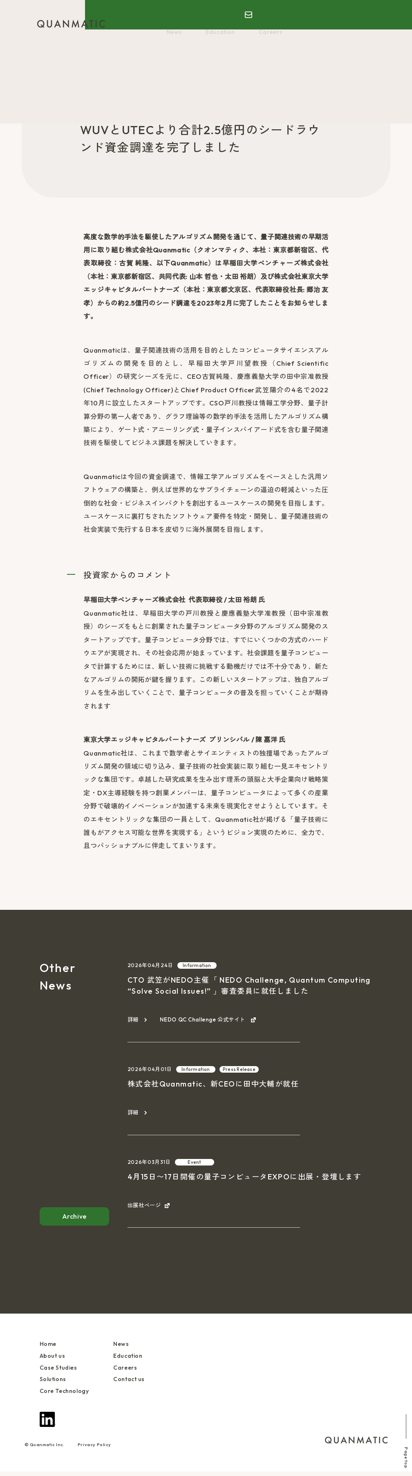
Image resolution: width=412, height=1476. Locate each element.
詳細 (133, 1020)
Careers (247, 34)
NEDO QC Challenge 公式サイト (208, 1020)
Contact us (131, 1382)
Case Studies (195, 23)
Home (117, 23)
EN (351, 11)
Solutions (240, 23)
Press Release (168, 104)
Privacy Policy (95, 1449)
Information (197, 965)
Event (194, 1163)
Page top (400, 1437)
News (336, 23)
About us (150, 23)
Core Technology (291, 23)
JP (337, 11)
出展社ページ (145, 1207)
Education (208, 34)
